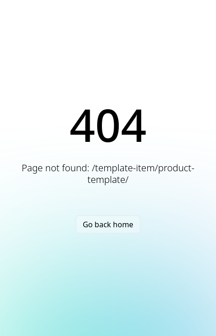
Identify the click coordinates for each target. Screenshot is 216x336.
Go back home (108, 224)
